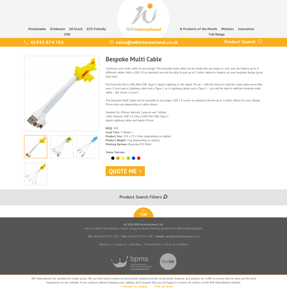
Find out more (163, 286)
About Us (104, 244)
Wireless (227, 29)
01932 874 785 (44, 42)
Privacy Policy (152, 244)
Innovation (246, 29)
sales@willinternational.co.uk (143, 42)
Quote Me (125, 171)
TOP (143, 213)
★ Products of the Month (198, 29)
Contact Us (120, 244)
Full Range (217, 34)
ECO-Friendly (96, 29)
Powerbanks (37, 29)
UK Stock (76, 29)
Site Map (135, 244)
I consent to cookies (134, 286)
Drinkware (57, 29)
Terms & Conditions (176, 244)
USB (67, 34)
